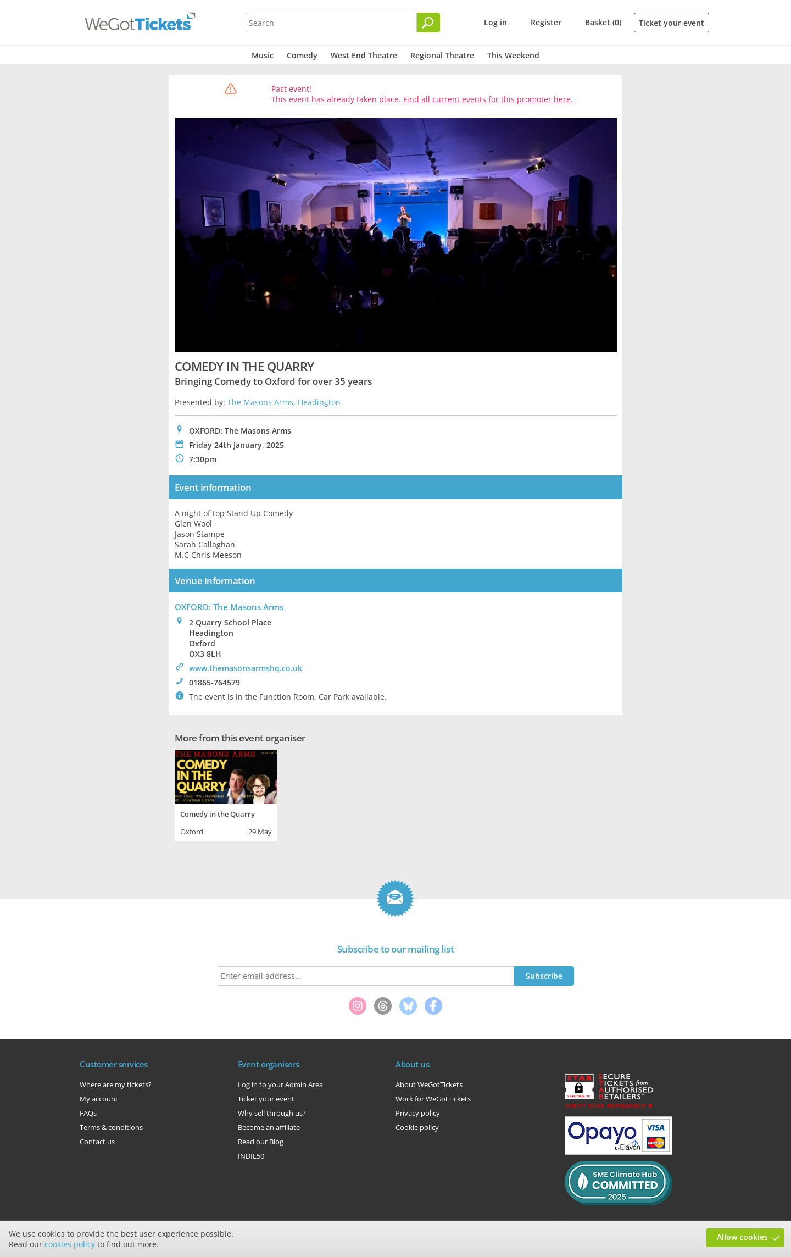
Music (263, 55)
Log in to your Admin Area (280, 1084)
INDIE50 (251, 1156)
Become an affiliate (269, 1127)
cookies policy (69, 1244)
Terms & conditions (111, 1127)
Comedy (302, 55)
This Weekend (513, 55)
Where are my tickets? (116, 1084)
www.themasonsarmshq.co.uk (245, 668)
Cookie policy (417, 1127)
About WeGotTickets (429, 1084)
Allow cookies (742, 1237)
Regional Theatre (442, 55)
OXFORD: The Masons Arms (229, 606)
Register (546, 22)
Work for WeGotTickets (433, 1099)
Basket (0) (603, 22)
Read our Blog (260, 1142)
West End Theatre (364, 55)
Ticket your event (671, 23)
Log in (495, 22)
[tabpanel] (226, 794)
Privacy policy (418, 1113)
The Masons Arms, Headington (284, 402)
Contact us (97, 1142)
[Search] (428, 22)
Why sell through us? (272, 1113)
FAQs (88, 1113)
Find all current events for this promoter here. (488, 99)
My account (99, 1099)
